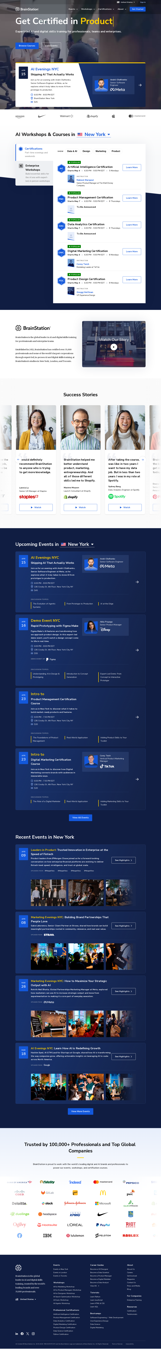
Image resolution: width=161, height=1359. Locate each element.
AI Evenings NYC (45, 69)
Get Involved (132, 1276)
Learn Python (95, 1297)
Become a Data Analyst (99, 1282)
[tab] (34, 152)
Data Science (95, 1324)
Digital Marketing (97, 1327)
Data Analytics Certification (64, 1321)
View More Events (80, 1111)
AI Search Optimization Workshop (66, 1297)
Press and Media (133, 1286)
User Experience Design (99, 1321)
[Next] (142, 459)
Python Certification (61, 1334)
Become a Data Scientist (99, 1272)
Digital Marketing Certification (64, 1324)
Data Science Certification (63, 1331)
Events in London (60, 1272)
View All (94, 1286)
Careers (130, 1272)
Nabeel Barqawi (85, 180)
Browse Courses (27, 45)
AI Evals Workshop (61, 1300)
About (122, 9)
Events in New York (60, 1269)
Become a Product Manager (101, 1276)
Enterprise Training (134, 1300)
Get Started (137, 9)
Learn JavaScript (96, 1300)
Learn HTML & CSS (97, 1303)
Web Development (116, 1317)
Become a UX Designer (99, 1269)
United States (126, 2)
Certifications (106, 9)
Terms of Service (117, 1344)
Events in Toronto (60, 1276)
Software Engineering (98, 1317)
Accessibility (130, 1344)
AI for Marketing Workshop (64, 1287)
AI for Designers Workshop (64, 1293)
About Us (131, 1269)
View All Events (80, 817)
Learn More (132, 167)
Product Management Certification (66, 1317)
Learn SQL (94, 1307)
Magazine (131, 1279)
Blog (129, 1289)
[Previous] (18, 459)
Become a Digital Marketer (100, 1279)
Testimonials (132, 1314)
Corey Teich (83, 264)
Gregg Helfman (85, 292)
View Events (51, 45)
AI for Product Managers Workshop (67, 1290)
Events (73, 9)
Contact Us (131, 1282)
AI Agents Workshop (61, 1303)
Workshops (88, 9)
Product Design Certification (64, 1327)
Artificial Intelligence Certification (66, 1314)
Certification (131, 1311)
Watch (37, 507)
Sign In (143, 2)
